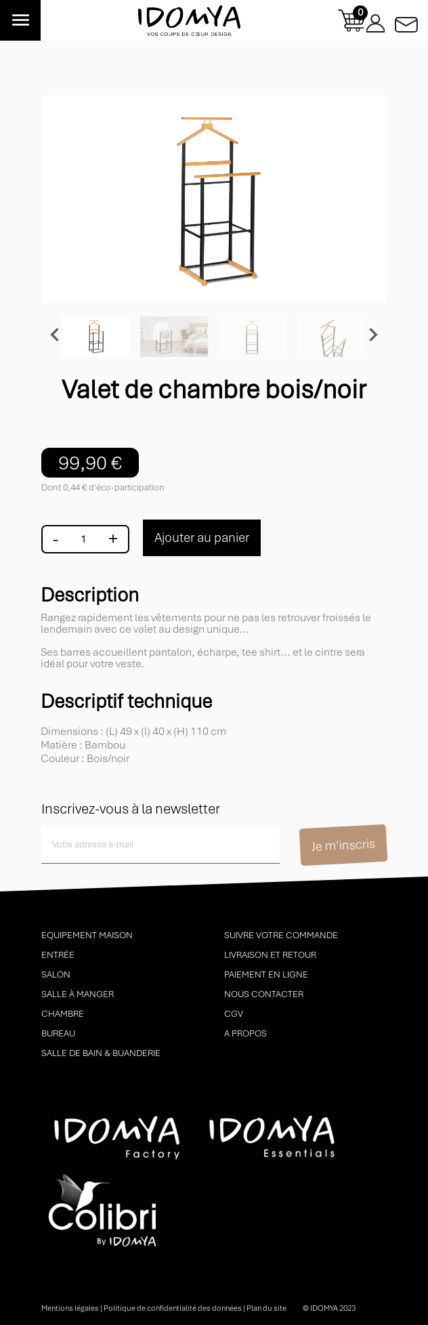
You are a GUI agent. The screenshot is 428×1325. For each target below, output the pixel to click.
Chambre (62, 1013)
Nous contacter (263, 994)
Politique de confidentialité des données (173, 1308)
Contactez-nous (406, 21)
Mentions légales (70, 1308)
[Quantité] (83, 539)
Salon (55, 974)
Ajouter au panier (201, 537)
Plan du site (266, 1308)
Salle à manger (77, 994)
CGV (233, 1013)
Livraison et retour (270, 955)
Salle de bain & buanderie (100, 1053)
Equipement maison (87, 935)
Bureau (58, 1033)
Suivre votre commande (281, 935)
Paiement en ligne (266, 974)
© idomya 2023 (329, 1308)
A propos (245, 1033)
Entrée (57, 955)
